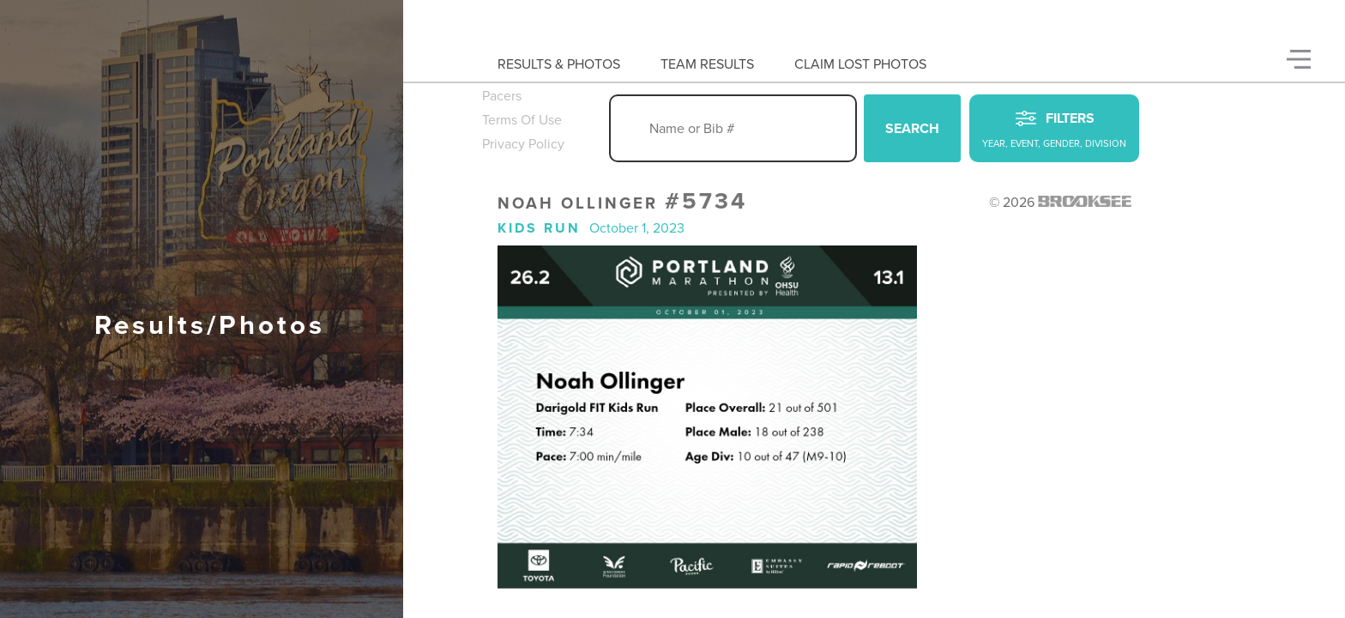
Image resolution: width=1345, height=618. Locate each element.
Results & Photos (559, 64)
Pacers (502, 96)
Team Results (707, 64)
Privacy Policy (523, 144)
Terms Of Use (522, 120)
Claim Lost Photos (860, 64)
